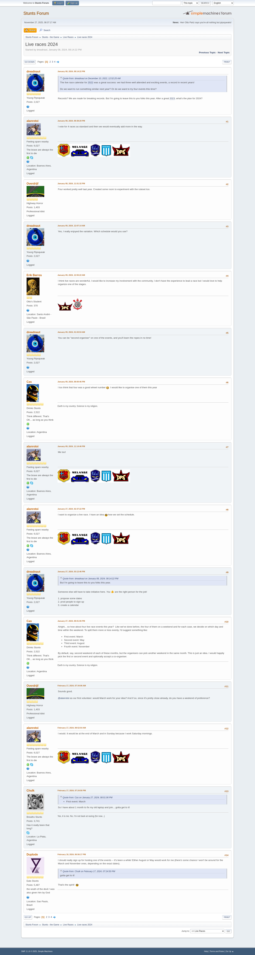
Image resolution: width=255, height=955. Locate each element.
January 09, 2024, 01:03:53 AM (71, 332)
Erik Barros (34, 275)
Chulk (30, 790)
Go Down (30, 62)
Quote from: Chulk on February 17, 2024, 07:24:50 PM (89, 871)
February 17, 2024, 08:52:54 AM (72, 728)
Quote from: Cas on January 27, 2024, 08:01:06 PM (87, 797)
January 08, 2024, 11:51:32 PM (71, 183)
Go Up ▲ (230, 951)
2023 (172, 98)
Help (206, 951)
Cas (29, 381)
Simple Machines (45, 951)
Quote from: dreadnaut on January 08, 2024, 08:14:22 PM (90, 578)
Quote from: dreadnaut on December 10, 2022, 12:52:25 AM (92, 78)
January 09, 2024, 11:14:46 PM (71, 446)
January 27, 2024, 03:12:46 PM (71, 571)
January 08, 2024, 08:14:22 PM (71, 71)
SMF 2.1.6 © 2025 (29, 951)
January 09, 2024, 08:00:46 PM (71, 382)
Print (227, 62)
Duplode (32, 854)
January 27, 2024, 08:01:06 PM (71, 621)
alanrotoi (33, 120)
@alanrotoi (63, 698)
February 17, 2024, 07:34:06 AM (72, 686)
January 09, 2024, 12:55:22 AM (71, 275)
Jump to (185, 931)
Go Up (28, 917)
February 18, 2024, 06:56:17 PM (72, 854)
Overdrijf (32, 183)
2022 (90, 82)
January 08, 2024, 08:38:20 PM (71, 121)
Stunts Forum (36, 13)
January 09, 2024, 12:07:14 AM (71, 226)
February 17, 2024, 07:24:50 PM (72, 790)
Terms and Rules (217, 951)
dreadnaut (33, 71)
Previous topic (207, 52)
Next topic (224, 52)
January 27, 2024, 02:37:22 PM (71, 509)
